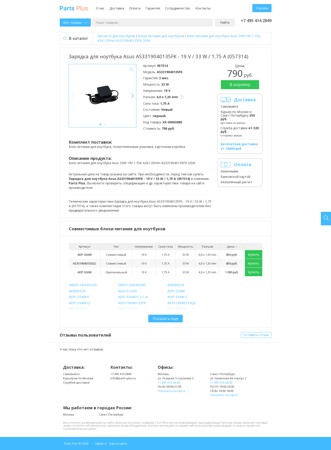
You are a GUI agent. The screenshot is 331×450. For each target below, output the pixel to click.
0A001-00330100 (83, 285)
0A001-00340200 (132, 285)
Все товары (75, 22)
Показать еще (165, 318)
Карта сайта (118, 443)
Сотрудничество (177, 8)
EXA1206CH (127, 308)
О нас (100, 8)
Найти (225, 22)
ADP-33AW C (177, 296)
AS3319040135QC (84, 263)
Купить (253, 254)
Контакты (202, 8)
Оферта (100, 443)
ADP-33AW (85, 255)
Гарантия (153, 8)
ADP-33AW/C (79, 296)
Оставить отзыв (256, 335)
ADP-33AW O (79, 303)
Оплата (135, 8)
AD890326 (77, 291)
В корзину (240, 84)
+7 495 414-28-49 (169, 382)
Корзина (262, 8)
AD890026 (175, 285)
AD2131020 (127, 291)
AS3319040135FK (132, 303)
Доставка (117, 8)
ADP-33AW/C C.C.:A (133, 296)
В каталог (75, 38)
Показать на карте (171, 391)
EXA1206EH (176, 308)
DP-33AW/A (78, 308)
